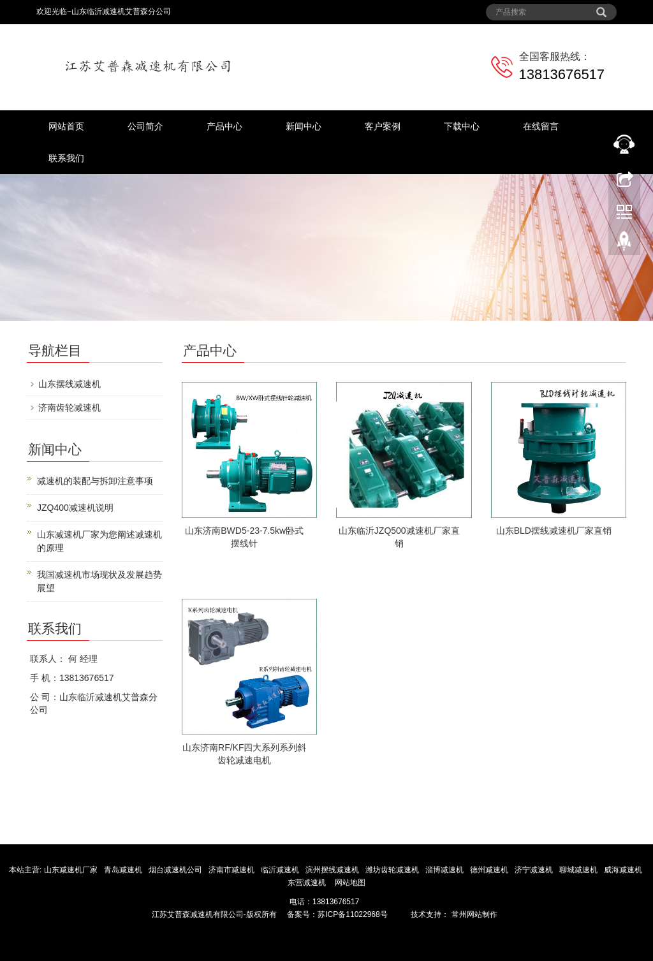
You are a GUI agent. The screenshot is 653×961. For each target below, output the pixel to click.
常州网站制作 (473, 914)
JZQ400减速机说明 (75, 508)
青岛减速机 (124, 869)
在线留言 (541, 126)
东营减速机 (308, 882)
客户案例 (382, 126)
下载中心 (462, 126)
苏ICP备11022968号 (352, 914)
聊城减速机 (579, 869)
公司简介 (145, 126)
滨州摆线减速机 (333, 869)
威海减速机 (624, 869)
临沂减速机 (280, 869)
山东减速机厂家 (71, 869)
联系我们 (66, 158)
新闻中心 (303, 126)
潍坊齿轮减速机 (393, 869)
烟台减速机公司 (176, 869)
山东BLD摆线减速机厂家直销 (554, 530)
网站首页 (66, 126)
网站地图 (350, 882)
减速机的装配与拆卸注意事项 (95, 481)
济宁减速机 (535, 869)
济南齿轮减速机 (69, 407)
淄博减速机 (445, 869)
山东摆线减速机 (69, 384)
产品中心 (224, 126)
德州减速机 (490, 869)
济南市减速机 (232, 869)
